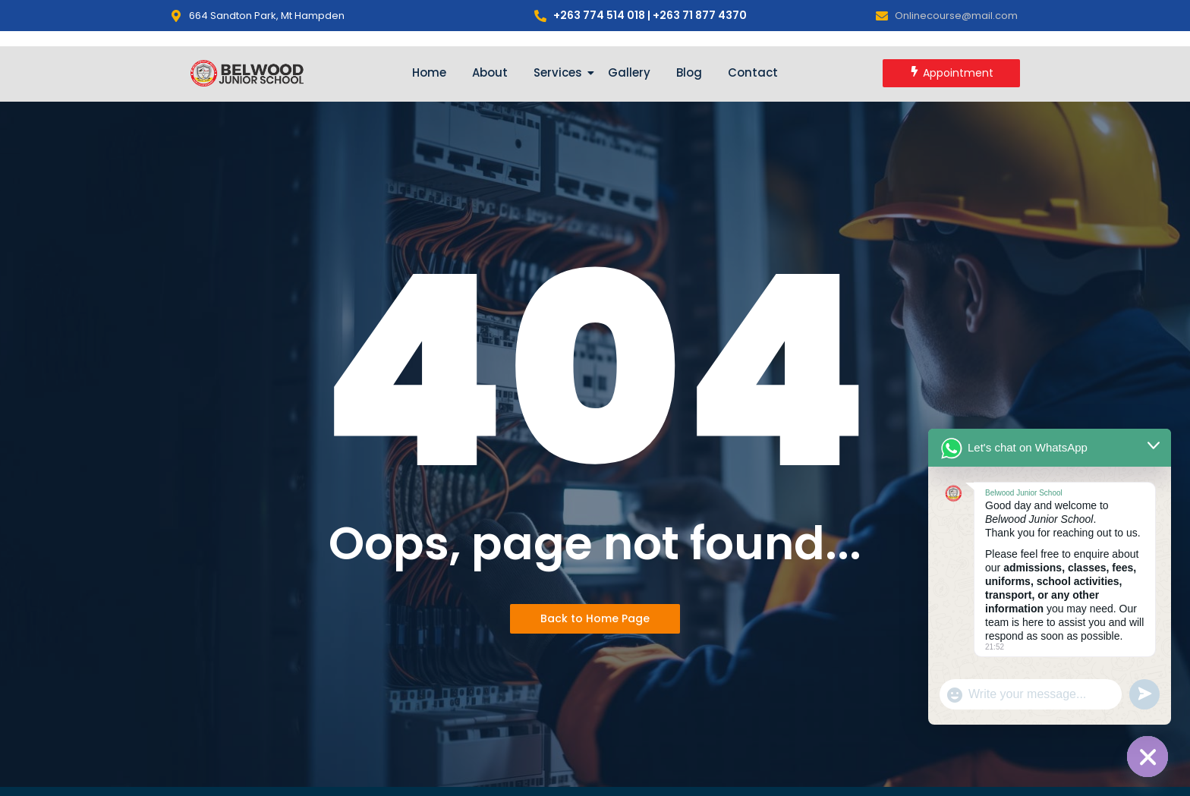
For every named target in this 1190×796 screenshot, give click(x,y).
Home (429, 72)
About (490, 72)
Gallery (629, 72)
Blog (689, 72)
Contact (753, 72)
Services (560, 72)
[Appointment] (951, 73)
